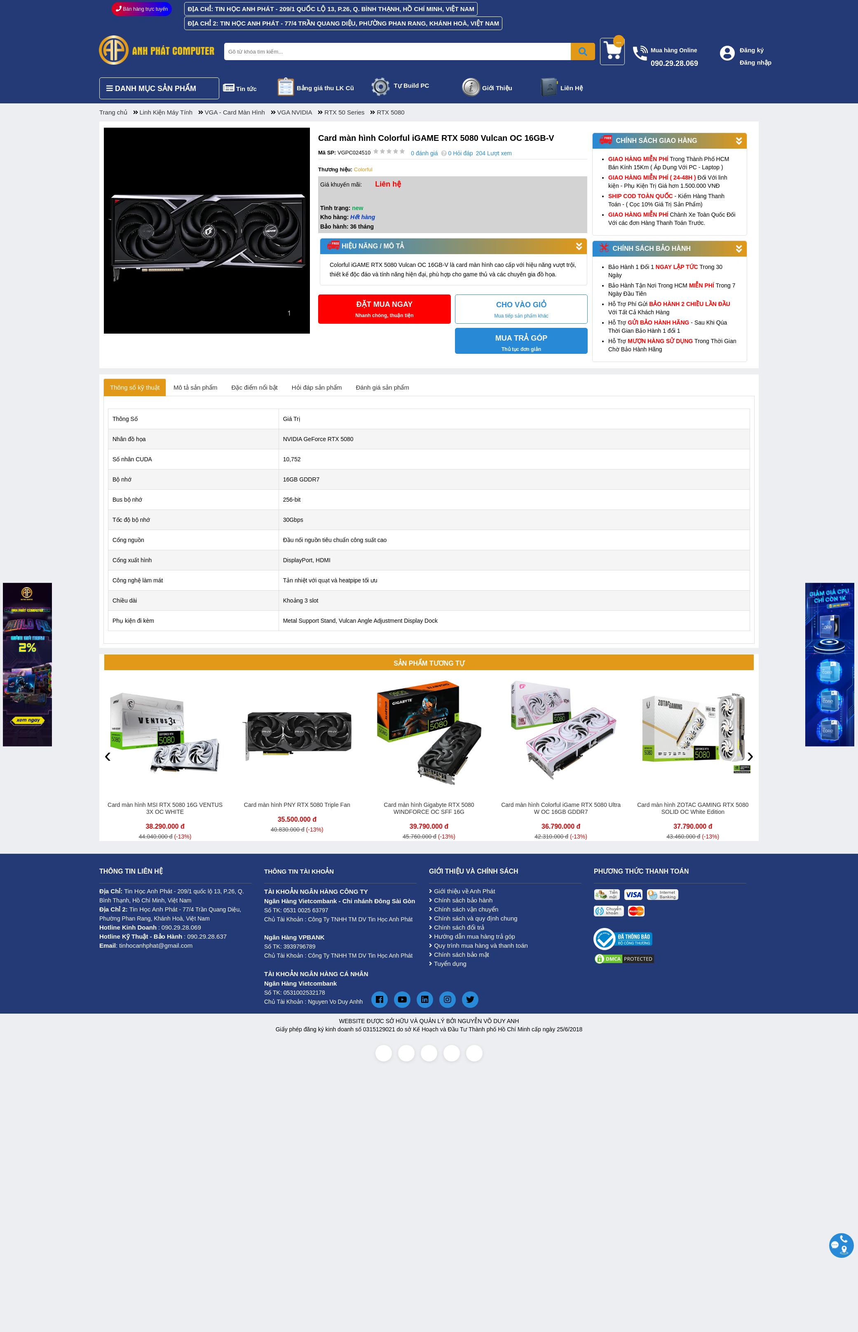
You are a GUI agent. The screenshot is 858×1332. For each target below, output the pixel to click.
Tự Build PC (411, 85)
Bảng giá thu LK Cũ (325, 87)
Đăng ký (752, 50)
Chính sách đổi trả (456, 927)
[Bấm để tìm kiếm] (583, 51)
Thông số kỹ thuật (134, 387)
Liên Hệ (571, 87)
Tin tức (246, 88)
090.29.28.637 (207, 936)
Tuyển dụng (448, 963)
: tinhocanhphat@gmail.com (145, 945)
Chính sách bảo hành (460, 900)
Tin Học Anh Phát (148, 891)
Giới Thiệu (497, 87)
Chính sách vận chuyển (463, 909)
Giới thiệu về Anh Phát (462, 891)
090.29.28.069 (181, 927)
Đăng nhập (755, 62)
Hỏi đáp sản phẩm (317, 387)
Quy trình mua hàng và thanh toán (478, 945)
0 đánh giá (424, 153)
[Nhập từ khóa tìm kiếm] (408, 51)
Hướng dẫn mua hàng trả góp (472, 936)
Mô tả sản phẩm (195, 387)
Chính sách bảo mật (459, 954)
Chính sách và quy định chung (473, 918)
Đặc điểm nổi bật (255, 387)
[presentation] (107, 754)
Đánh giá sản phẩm (382, 387)
